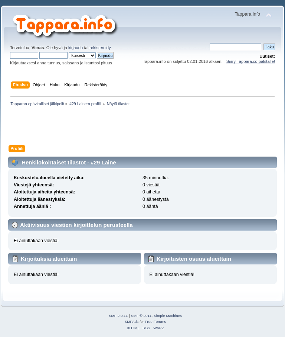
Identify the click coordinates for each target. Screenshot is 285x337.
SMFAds (132, 322)
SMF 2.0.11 (118, 316)
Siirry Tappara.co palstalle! (250, 61)
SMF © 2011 (141, 316)
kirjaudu (75, 47)
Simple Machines (168, 316)
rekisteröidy (100, 47)
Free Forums (155, 322)
